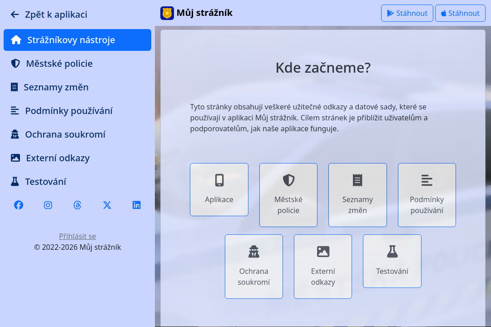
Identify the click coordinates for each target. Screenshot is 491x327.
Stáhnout (407, 13)
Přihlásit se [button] (77, 236)
